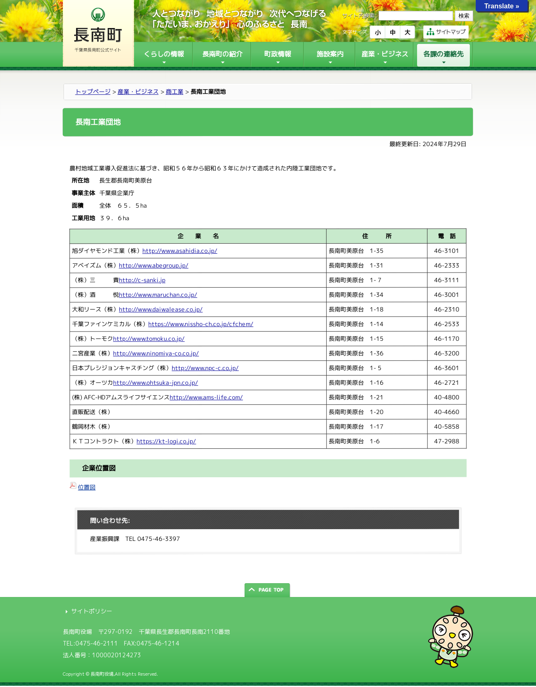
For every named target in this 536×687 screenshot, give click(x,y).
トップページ (93, 91)
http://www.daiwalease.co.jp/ (161, 309)
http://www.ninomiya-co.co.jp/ (156, 353)
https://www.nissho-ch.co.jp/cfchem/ (200, 324)
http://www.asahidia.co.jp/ (179, 251)
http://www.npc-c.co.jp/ (205, 368)
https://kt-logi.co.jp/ (166, 441)
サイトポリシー (91, 611)
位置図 (86, 487)
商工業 (174, 91)
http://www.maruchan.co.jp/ (158, 294)
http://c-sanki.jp (142, 280)
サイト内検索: (359, 15)
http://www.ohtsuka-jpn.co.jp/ (155, 382)
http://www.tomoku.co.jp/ (149, 338)
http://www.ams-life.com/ (206, 397)
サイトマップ (446, 32)
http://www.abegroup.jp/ (153, 265)
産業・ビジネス (138, 91)
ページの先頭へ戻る (268, 590)
